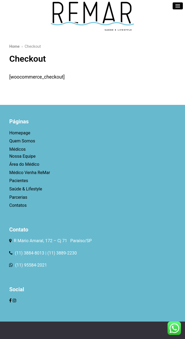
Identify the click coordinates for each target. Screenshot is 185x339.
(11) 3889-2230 (62, 253)
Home (14, 46)
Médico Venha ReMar (29, 172)
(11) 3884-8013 (29, 253)
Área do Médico (24, 164)
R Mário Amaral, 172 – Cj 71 (41, 240)
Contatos (18, 205)
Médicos (17, 149)
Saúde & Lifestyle (25, 188)
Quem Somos (22, 140)
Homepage (19, 132)
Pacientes (18, 180)
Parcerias (18, 197)
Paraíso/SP (80, 240)
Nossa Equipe (22, 156)
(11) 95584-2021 (30, 265)
